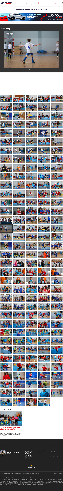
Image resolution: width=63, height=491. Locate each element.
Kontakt (55, 473)
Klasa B (44, 9)
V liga (27, 9)
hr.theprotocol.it (27, 473)
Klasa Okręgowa (33, 9)
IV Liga (22, 9)
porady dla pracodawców (35, 473)
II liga (18, 9)
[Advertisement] (31, 82)
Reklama (60, 473)
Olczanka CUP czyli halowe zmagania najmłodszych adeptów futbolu (11, 429)
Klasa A (39, 9)
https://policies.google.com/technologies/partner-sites (27, 477)
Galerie (33, 4)
